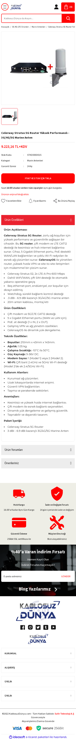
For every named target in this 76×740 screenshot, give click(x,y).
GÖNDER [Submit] (65, 576)
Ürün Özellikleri (14, 220)
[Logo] (16, 7)
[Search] (38, 18)
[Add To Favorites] (11, 201)
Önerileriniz (11, 463)
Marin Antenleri (35, 160)
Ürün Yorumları (13, 450)
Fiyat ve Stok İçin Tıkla (38, 178)
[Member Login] (56, 6)
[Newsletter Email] (38, 576)
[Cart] (68, 7)
